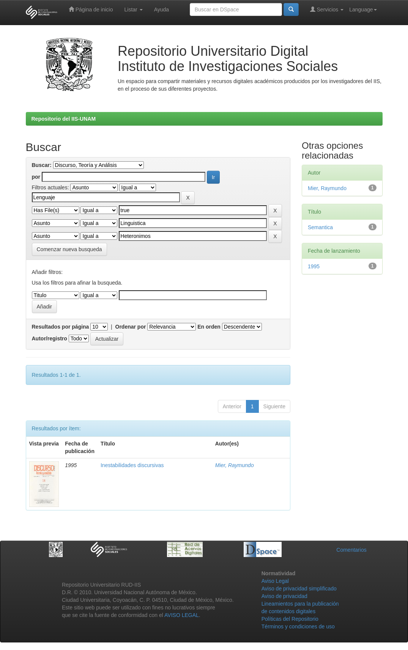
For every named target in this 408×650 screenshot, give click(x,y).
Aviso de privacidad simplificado (299, 588)
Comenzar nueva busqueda (69, 249)
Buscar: (42, 165)
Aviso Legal (275, 581)
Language (362, 9)
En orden (209, 327)
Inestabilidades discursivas (132, 465)
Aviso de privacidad (284, 596)
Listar (133, 9)
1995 (314, 266)
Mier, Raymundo (234, 465)
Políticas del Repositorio (289, 619)
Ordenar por (130, 327)
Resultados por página (60, 327)
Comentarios (351, 550)
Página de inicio (91, 9)
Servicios (327, 9)
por (36, 177)
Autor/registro (49, 338)
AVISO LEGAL (181, 615)
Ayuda (161, 9)
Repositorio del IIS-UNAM (64, 119)
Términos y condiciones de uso (298, 626)
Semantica (320, 227)
